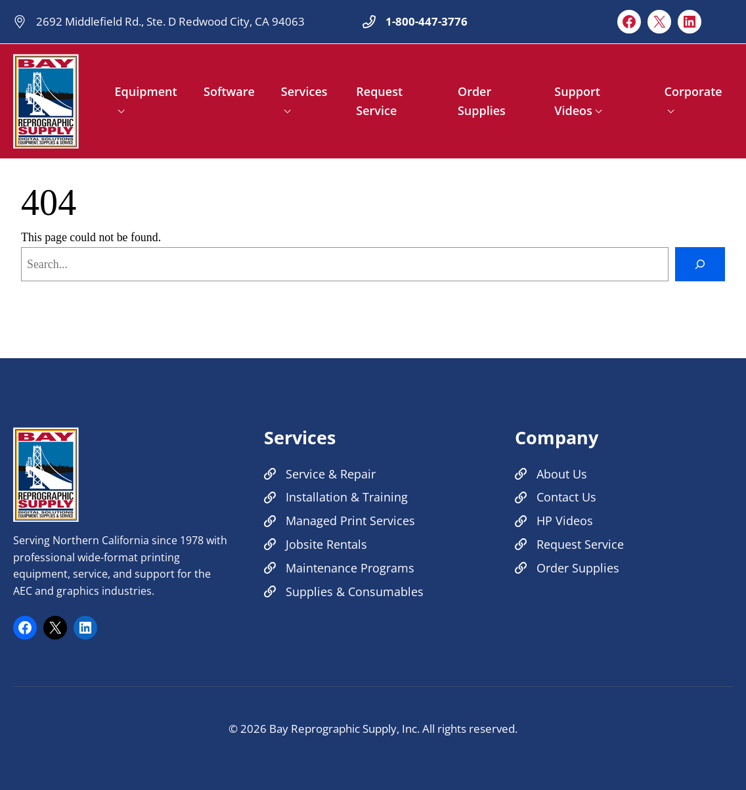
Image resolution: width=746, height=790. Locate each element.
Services (304, 91)
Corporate (693, 91)
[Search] (700, 264)
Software (229, 91)
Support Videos (577, 100)
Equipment (146, 91)
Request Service (379, 100)
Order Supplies (482, 100)
